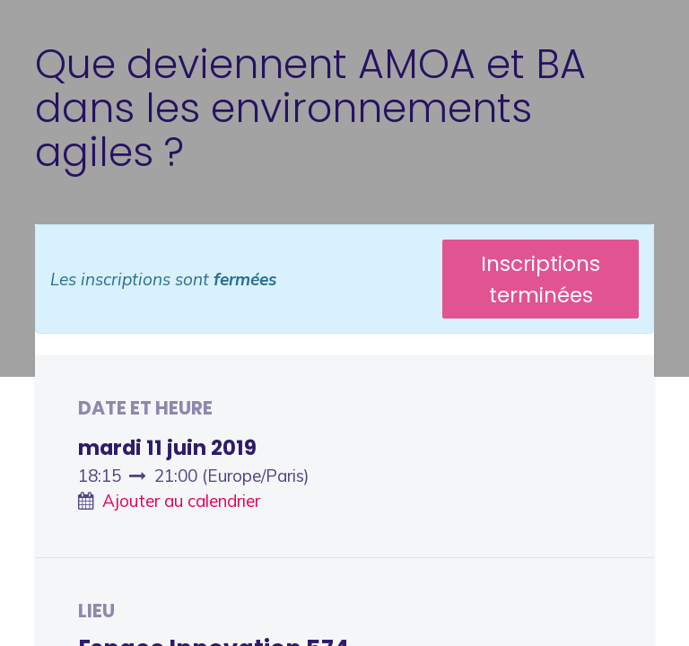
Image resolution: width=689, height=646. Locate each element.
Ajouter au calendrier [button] (181, 500)
